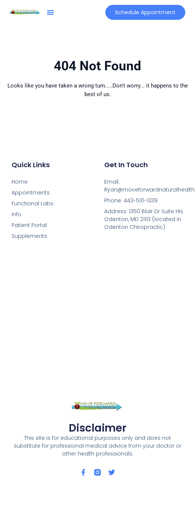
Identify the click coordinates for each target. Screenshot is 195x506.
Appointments (31, 192)
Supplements (29, 236)
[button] (50, 12)
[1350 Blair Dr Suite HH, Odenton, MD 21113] (97, 320)
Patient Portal (29, 225)
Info (16, 214)
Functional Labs (32, 203)
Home (20, 181)
